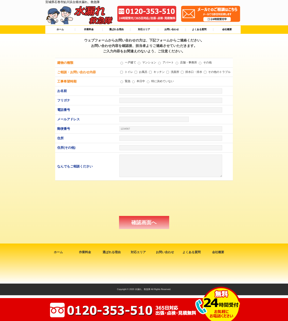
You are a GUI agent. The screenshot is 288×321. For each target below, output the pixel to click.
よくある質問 (199, 29)
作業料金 (89, 29)
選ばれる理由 (116, 29)
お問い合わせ (171, 29)
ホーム (60, 29)
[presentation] (144, 198)
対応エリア (144, 29)
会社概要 (227, 29)
